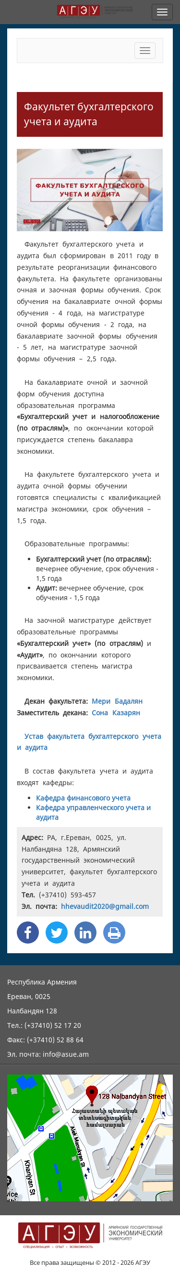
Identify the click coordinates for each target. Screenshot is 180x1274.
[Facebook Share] (28, 932)
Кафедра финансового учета (83, 797)
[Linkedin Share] (85, 932)
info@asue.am (66, 1054)
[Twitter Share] (57, 932)
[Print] (114, 932)
